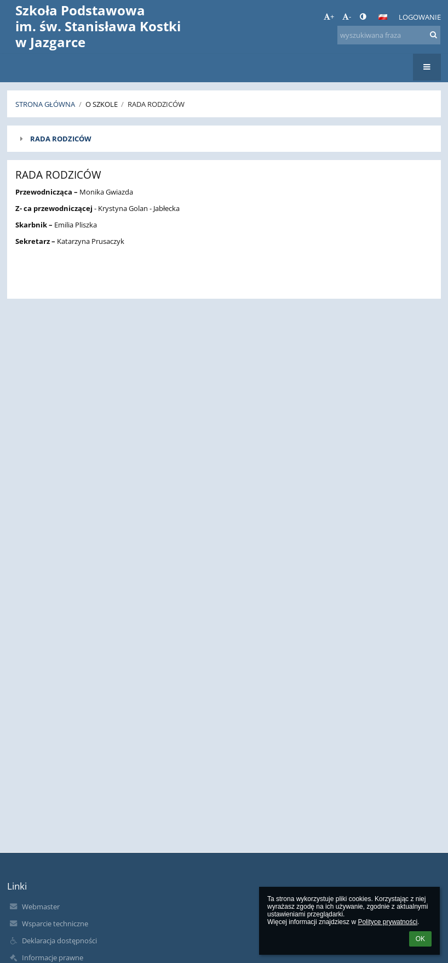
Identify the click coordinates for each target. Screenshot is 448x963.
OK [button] (420, 939)
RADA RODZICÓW (60, 139)
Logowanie (420, 17)
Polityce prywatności (387, 922)
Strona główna (45, 104)
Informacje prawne (52, 957)
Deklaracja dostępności (59, 940)
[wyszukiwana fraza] (389, 35)
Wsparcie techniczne (55, 923)
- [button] (346, 16)
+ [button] (329, 16)
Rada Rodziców (156, 104)
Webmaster (41, 906)
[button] (383, 17)
